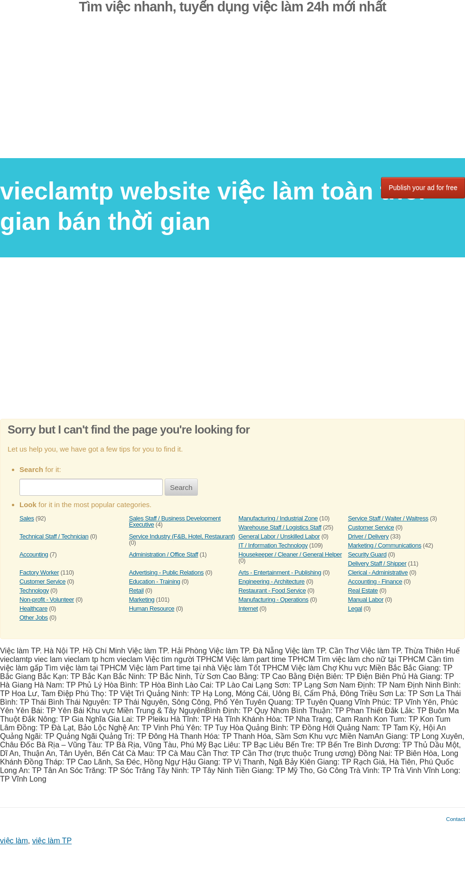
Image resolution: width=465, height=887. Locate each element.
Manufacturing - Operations (273, 599)
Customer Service (371, 527)
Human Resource (152, 608)
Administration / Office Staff (163, 554)
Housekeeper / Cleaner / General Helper (290, 554)
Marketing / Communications (384, 545)
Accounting (33, 554)
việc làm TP (52, 841)
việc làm (14, 841)
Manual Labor (365, 599)
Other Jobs (33, 617)
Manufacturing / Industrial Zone (278, 518)
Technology (34, 590)
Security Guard (367, 554)
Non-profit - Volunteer (46, 599)
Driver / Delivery (368, 536)
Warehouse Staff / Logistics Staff (280, 527)
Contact (455, 819)
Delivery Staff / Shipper (377, 563)
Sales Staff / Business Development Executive (175, 521)
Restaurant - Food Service (272, 590)
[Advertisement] (232, 91)
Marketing (142, 599)
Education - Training (154, 581)
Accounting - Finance (375, 581)
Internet (248, 608)
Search (181, 487)
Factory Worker (39, 572)
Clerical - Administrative (378, 572)
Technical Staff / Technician (53, 536)
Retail (136, 590)
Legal (355, 608)
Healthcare (33, 608)
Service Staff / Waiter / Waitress (388, 518)
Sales (26, 518)
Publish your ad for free (423, 187)
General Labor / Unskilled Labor (279, 536)
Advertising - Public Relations (166, 572)
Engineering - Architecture (272, 581)
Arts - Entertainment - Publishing (280, 572)
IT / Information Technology (273, 545)
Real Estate (363, 590)
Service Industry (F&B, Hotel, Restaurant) (182, 536)
